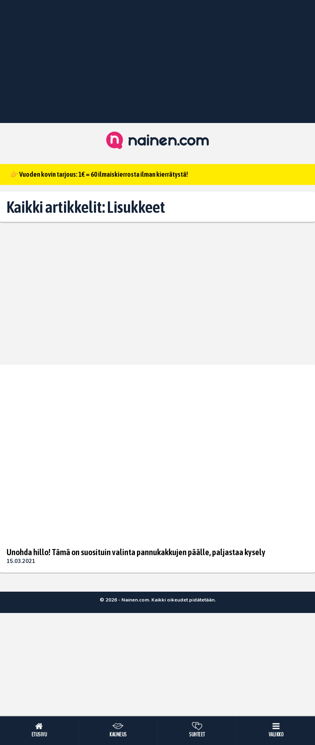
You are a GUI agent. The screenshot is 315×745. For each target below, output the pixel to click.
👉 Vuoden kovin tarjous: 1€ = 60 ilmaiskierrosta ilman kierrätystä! (99, 174)
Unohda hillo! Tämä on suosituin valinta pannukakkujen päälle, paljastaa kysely (136, 552)
